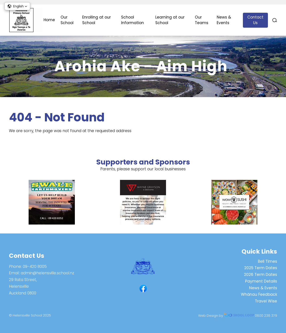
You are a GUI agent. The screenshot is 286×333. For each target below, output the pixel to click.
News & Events (224, 20)
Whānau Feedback (259, 294)
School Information (132, 20)
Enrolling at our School (96, 20)
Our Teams (201, 20)
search (274, 20)
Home (49, 20)
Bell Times (267, 261)
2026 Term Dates (260, 274)
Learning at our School (170, 20)
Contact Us (255, 20)
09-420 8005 (35, 266)
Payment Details (261, 281)
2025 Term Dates (260, 268)
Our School (67, 20)
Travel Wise (266, 301)
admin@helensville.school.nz (47, 273)
